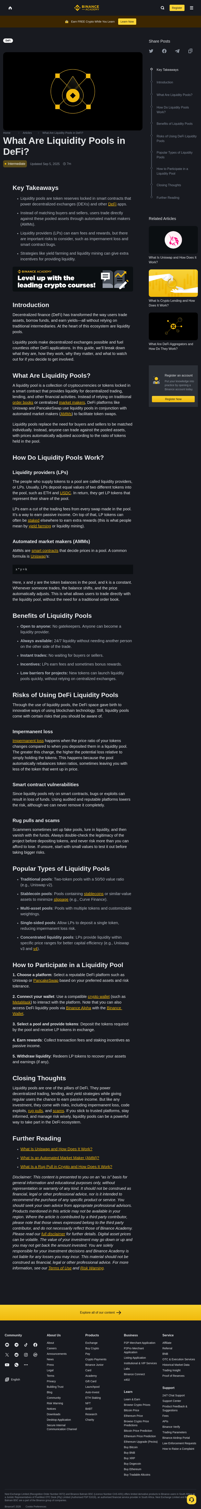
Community (54, 1397)
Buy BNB (129, 1452)
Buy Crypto (92, 1348)
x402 (127, 1379)
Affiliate (167, 1342)
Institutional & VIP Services (140, 1363)
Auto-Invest (92, 1392)
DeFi (112, 204)
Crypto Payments (95, 1359)
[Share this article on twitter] (151, 51)
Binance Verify (171, 1426)
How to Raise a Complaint (178, 1448)
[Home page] (86, 8)
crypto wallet (99, 996)
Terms (50, 1375)
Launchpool (92, 1386)
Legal (50, 1370)
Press (50, 1364)
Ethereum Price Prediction (140, 1436)
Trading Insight (172, 1370)
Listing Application (135, 1357)
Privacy (51, 1381)
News (50, 1359)
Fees (166, 1415)
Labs (127, 1368)
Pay (87, 1353)
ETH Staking (93, 1397)
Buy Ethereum (132, 1469)
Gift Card (90, 1381)
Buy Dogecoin (132, 1463)
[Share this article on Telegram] (177, 51)
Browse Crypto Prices (137, 1404)
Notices (51, 1408)
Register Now (173, 399)
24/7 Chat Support (174, 1395)
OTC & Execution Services (179, 1359)
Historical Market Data (176, 1364)
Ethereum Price (133, 1415)
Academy (91, 1375)
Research (91, 1414)
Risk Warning (55, 1403)
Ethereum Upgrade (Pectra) (141, 1441)
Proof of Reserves (174, 1375)
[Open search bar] (161, 7)
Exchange (91, 1342)
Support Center (172, 1400)
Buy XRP (129, 1458)
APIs (165, 1421)
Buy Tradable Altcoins (137, 1474)
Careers (52, 1348)
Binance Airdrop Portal (176, 1437)
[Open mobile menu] (191, 7)
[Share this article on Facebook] (164, 51)
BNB (165, 1353)
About (50, 1342)
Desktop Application (59, 1419)
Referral (167, 1348)
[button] (191, 7)
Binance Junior (94, 1364)
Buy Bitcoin (131, 1447)
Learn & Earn (132, 1399)
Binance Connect (134, 1374)
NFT (88, 1403)
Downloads (53, 1414)
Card (88, 1370)
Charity (89, 1419)
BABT (89, 1408)
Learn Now (127, 21)
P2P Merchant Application (139, 1342)
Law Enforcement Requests (179, 1443)
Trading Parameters (175, 1432)
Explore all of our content (100, 1313)
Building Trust (55, 1386)
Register (177, 7)
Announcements (57, 1353)
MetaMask (22, 1002)
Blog (49, 1392)
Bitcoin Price (131, 1410)
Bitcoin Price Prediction (138, 1430)
